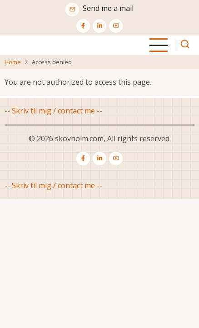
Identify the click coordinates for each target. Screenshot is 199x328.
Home (13, 62)
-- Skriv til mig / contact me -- (53, 111)
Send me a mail (108, 8)
